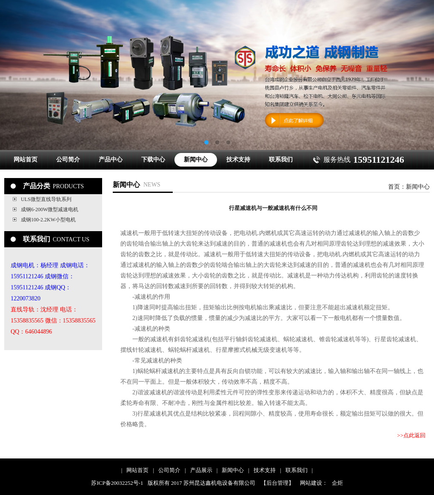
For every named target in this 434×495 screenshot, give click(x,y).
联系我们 (281, 159)
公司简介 (68, 159)
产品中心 (111, 159)
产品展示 (201, 470)
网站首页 (25, 159)
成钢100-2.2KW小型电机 (48, 220)
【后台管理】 (277, 483)
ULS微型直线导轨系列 (46, 199)
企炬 (337, 483)
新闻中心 (196, 159)
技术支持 (238, 159)
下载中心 (153, 159)
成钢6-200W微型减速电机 (49, 209)
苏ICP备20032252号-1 (117, 483)
